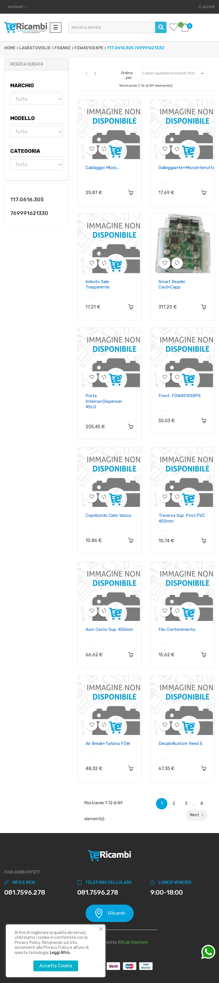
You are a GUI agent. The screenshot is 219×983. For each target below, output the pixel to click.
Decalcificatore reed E (180, 743)
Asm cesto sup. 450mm (109, 629)
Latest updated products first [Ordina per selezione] (174, 73)
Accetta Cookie (55, 965)
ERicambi (109, 913)
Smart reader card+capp (172, 284)
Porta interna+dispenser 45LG (104, 401)
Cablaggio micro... (102, 167)
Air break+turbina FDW (108, 743)
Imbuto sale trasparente (98, 284)
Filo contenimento (177, 629)
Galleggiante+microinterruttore (189, 167)
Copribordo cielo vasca (108, 515)
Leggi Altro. (60, 952)
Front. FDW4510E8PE (180, 395)
